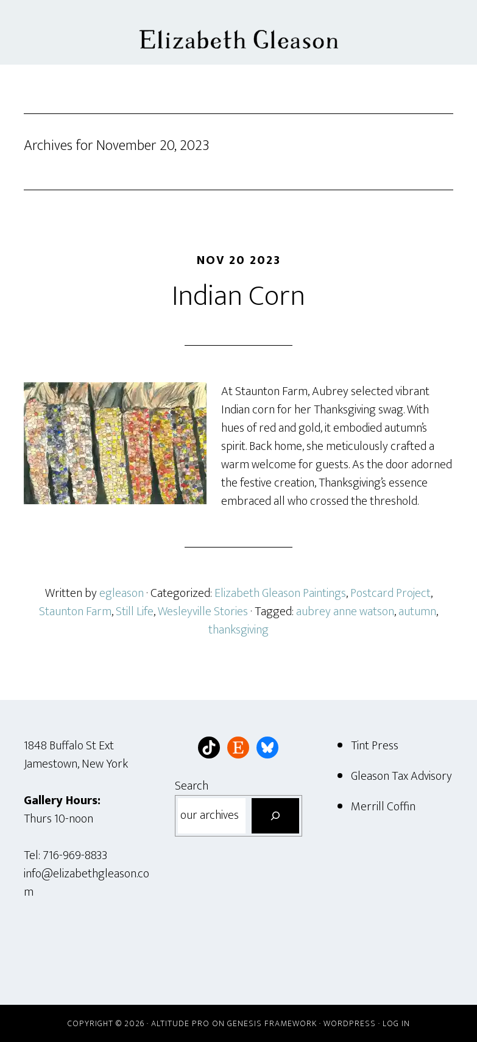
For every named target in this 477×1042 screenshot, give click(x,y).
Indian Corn (238, 296)
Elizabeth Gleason (238, 32)
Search (191, 786)
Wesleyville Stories (203, 611)
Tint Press (374, 745)
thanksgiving (238, 629)
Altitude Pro (180, 1023)
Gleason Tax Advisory (401, 776)
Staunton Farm (75, 611)
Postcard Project (390, 593)
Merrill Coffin (383, 806)
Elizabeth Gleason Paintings (280, 593)
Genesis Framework (272, 1023)
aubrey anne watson (345, 611)
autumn (417, 611)
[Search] (275, 815)
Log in (396, 1023)
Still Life (135, 611)
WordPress (349, 1023)
